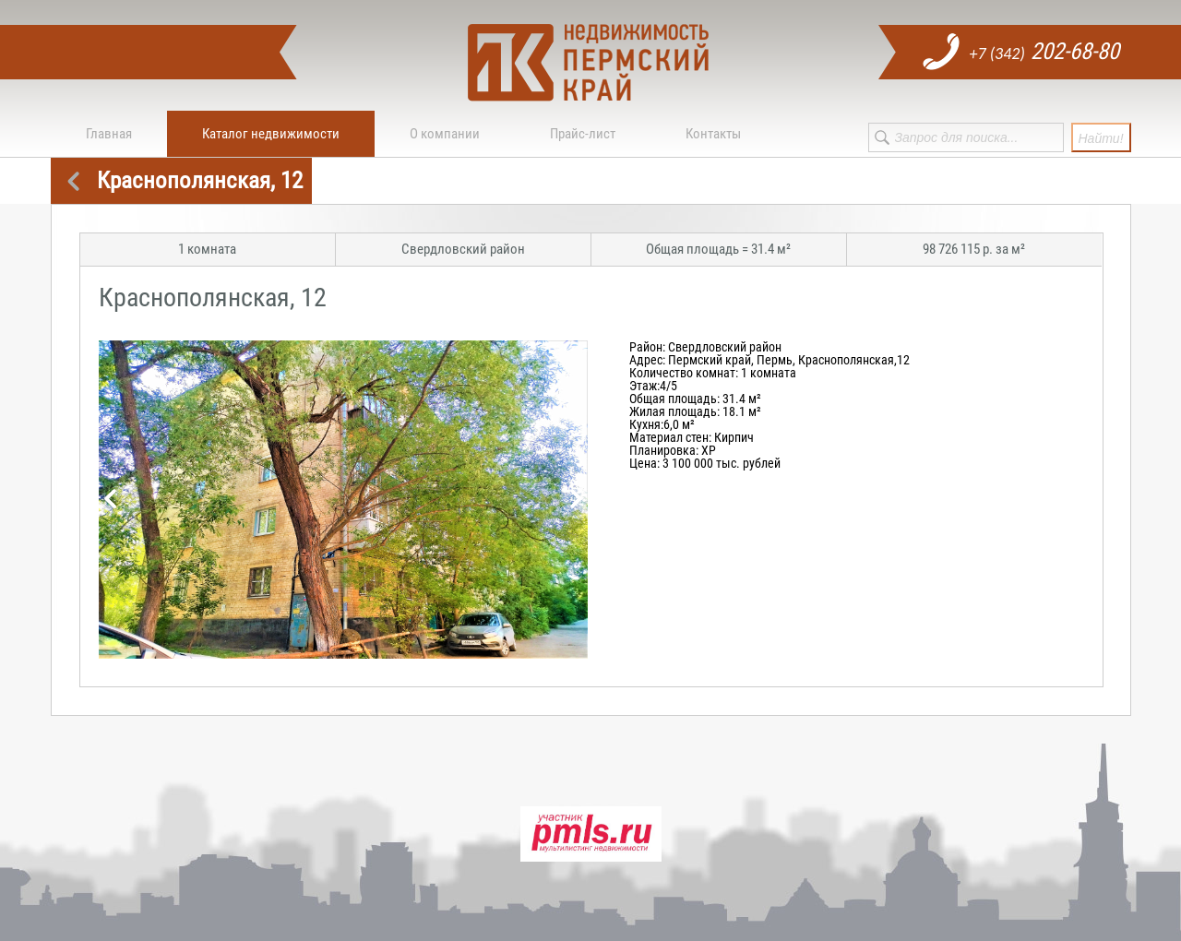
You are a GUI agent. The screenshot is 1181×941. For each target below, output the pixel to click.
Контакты (713, 133)
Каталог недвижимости (271, 133)
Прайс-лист (582, 133)
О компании (445, 133)
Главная (109, 133)
